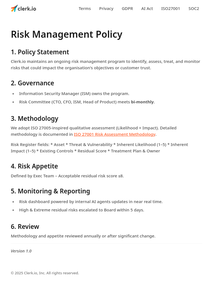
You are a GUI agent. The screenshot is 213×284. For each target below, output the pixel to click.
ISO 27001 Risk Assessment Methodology (115, 134)
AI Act (147, 8)
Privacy (106, 8)
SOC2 (194, 8)
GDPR (127, 8)
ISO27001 (170, 8)
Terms (85, 8)
